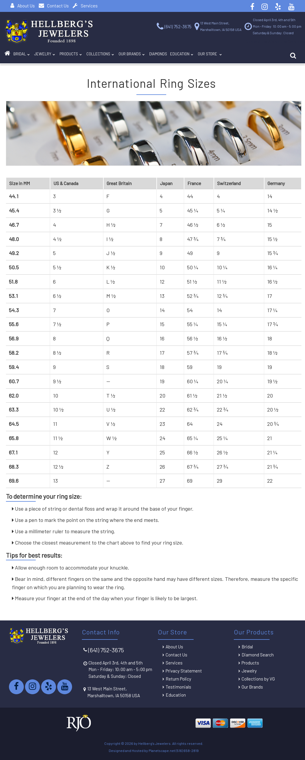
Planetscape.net (162, 750)
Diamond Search (258, 654)
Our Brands (161, 55)
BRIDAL (25, 55)
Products (85, 55)
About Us (22, 5)
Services (85, 5)
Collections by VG (258, 678)
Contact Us (54, 5)
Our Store (259, 55)
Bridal (247, 646)
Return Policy (178, 678)
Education (224, 55)
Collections (122, 55)
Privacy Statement (184, 670)
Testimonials (178, 686)
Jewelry (53, 55)
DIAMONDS (194, 54)
